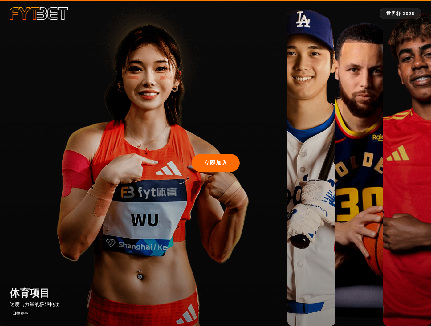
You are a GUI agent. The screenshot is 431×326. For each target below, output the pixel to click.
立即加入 (215, 163)
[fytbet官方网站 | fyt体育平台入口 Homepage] (39, 13)
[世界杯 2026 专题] (400, 14)
